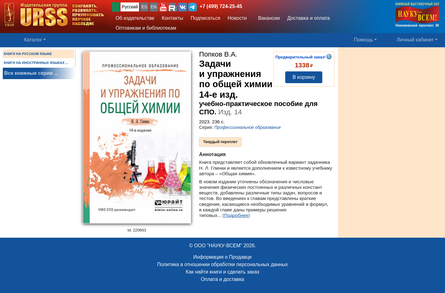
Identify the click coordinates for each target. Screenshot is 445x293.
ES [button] (144, 6)
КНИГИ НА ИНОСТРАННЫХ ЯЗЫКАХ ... (36, 63)
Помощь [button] (363, 39)
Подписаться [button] (205, 18)
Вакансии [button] (267, 18)
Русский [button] (130, 6)
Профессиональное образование (247, 127)
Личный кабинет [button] (415, 39)
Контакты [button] (172, 18)
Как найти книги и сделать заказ (222, 271)
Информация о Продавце (222, 257)
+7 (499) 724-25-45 (221, 6)
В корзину (304, 77)
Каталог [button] (33, 39)
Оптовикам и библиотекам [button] (146, 28)
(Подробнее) (236, 215)
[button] (163, 7)
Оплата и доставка (222, 279)
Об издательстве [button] (135, 18)
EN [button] (154, 6)
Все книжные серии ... (31, 73)
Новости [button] (237, 18)
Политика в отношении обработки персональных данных (222, 264)
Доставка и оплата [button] (308, 18)
